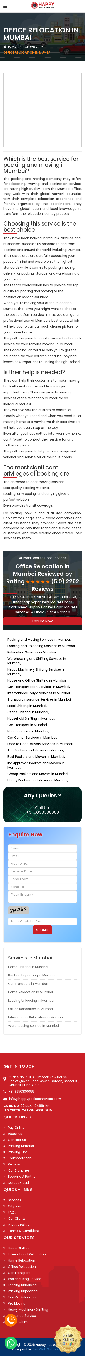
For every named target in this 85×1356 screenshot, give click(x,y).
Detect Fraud (18, 1182)
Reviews (14, 1164)
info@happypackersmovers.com (35, 1098)
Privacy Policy (18, 1224)
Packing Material (21, 1146)
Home (11, 46)
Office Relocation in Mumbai (30, 1009)
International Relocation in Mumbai (35, 1017)
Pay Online (16, 1127)
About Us (15, 1133)
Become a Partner (22, 1176)
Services (14, 1200)
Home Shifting (19, 1248)
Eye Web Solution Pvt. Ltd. (53, 1349)
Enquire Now (42, 621)
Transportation (20, 1158)
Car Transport (19, 1272)
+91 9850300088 (42, 812)
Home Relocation (21, 1260)
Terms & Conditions (23, 1230)
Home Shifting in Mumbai (28, 967)
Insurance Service (22, 1315)
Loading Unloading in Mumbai (31, 1000)
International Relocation (27, 1254)
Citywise (14, 1206)
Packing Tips (17, 1152)
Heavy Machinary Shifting (28, 1309)
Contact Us (17, 1139)
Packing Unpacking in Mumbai (31, 975)
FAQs (12, 1212)
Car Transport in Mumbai (28, 983)
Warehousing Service (24, 1279)
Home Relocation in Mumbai (30, 992)
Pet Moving (16, 1303)
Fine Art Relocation (22, 1297)
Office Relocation (22, 1266)
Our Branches (18, 1170)
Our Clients (17, 1218)
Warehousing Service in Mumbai (33, 1025)
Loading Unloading (22, 1285)
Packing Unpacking (23, 1291)
